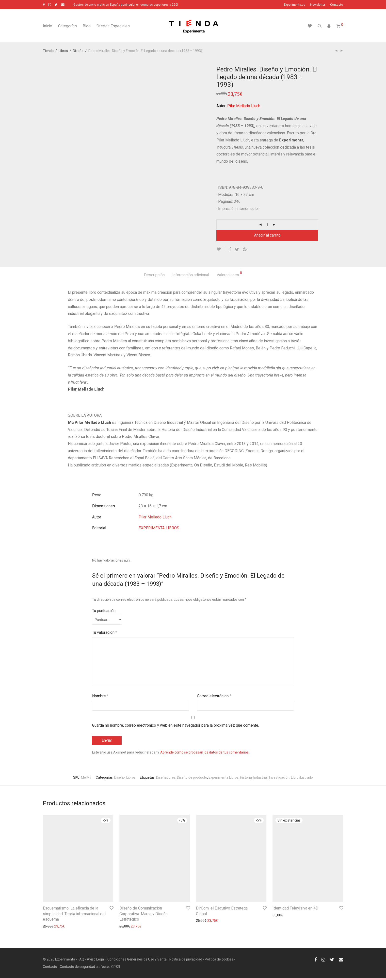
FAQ (81, 959)
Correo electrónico (214, 696)
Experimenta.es (294, 4)
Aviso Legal (96, 959)
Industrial (260, 777)
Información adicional (190, 275)
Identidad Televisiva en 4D (295, 908)
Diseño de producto (192, 777)
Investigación (279, 777)
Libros (63, 51)
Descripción (154, 275)
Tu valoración (104, 632)
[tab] (154, 275)
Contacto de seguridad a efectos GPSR (90, 967)
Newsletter (317, 4)
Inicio (47, 26)
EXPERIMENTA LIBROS (159, 528)
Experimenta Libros (224, 777)
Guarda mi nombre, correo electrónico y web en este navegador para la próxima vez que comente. (175, 725)
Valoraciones (229, 274)
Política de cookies (219, 959)
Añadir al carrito (267, 235)
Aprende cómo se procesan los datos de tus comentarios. (204, 752)
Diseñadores (166, 777)
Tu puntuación (103, 610)
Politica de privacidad (185, 959)
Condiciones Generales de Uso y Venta (137, 959)
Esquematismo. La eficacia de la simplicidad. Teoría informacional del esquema (74, 914)
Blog (87, 26)
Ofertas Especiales (113, 26)
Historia (246, 777)
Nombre (100, 696)
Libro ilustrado (302, 777)
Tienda (48, 51)
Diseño (78, 51)
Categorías (67, 26)
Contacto (336, 4)
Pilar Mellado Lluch (155, 517)
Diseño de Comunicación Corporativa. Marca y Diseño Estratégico (143, 914)
